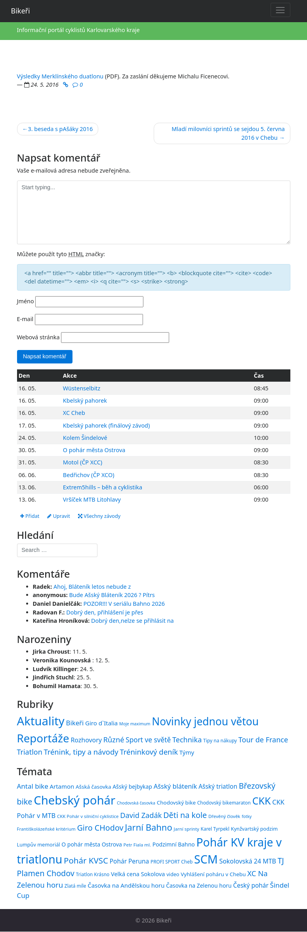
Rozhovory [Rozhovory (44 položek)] (86, 740)
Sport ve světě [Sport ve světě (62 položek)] (148, 739)
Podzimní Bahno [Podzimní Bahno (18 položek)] (174, 844)
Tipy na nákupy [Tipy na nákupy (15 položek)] (220, 740)
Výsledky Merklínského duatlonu (60, 76)
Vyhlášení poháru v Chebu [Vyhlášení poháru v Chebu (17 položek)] (213, 874)
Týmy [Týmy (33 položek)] (186, 753)
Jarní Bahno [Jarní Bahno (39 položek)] (148, 827)
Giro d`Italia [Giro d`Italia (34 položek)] (101, 723)
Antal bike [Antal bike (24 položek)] (32, 786)
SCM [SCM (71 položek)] (206, 859)
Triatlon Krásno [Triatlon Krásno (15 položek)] (93, 874)
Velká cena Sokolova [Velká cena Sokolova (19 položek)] (138, 874)
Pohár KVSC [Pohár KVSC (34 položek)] (86, 860)
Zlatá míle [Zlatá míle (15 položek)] (75, 886)
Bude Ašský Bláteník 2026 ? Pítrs (111, 595)
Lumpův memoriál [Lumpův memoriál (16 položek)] (38, 844)
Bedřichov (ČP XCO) (88, 475)
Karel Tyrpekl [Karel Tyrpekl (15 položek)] (215, 828)
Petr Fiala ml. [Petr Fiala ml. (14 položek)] (137, 845)
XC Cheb (74, 413)
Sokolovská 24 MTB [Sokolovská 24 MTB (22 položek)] (247, 861)
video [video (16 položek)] (172, 874)
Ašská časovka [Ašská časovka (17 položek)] (93, 786)
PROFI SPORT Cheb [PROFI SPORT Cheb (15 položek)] (172, 861)
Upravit (59, 516)
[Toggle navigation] (281, 10)
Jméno (25, 301)
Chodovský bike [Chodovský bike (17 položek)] (176, 802)
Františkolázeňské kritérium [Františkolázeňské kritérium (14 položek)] (46, 829)
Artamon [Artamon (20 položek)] (62, 786)
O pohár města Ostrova (94, 450)
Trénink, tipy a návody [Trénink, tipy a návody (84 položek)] (81, 752)
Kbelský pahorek (85, 400)
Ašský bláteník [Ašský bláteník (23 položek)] (175, 786)
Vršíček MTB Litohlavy (92, 499)
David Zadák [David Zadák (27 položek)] (141, 815)
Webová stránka (38, 337)
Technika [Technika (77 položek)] (187, 739)
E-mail (25, 319)
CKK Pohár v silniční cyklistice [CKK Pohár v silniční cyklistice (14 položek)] (87, 816)
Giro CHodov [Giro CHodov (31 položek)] (100, 827)
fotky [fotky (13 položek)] (247, 816)
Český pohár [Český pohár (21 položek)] (250, 885)
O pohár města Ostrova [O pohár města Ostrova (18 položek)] (91, 844)
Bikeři (20, 10)
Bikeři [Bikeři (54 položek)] (75, 722)
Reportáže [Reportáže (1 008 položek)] (43, 738)
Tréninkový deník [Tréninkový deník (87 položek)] (149, 752)
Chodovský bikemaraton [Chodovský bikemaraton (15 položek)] (224, 802)
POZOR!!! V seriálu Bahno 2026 (124, 603)
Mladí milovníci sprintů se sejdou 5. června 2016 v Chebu (228, 133)
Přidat (30, 516)
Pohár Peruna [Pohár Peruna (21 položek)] (129, 861)
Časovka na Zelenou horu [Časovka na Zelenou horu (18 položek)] (198, 885)
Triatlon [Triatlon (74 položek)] (29, 752)
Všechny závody (99, 516)
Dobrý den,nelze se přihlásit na (132, 620)
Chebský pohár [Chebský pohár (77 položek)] (74, 800)
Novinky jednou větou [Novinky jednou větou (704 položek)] (205, 721)
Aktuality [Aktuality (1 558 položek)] (41, 721)
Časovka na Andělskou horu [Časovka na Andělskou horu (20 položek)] (126, 885)
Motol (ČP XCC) (82, 462)
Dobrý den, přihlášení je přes (104, 612)
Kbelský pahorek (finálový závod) (106, 425)
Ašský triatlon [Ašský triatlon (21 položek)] (217, 786)
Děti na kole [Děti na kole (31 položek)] (185, 815)
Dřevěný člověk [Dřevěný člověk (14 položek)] (224, 816)
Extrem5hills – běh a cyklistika (102, 487)
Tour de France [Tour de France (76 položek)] (263, 739)
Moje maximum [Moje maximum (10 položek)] (134, 724)
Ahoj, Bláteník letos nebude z (92, 586)
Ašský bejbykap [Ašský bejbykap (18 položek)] (132, 786)
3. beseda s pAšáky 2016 (60, 129)
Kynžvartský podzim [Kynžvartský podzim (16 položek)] (254, 828)
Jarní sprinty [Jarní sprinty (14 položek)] (186, 829)
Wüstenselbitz (81, 388)
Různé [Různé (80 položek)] (113, 739)
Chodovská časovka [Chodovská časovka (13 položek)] (136, 803)
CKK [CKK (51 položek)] (261, 800)
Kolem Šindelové (85, 437)
